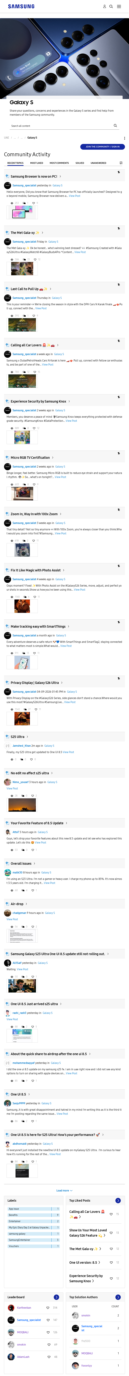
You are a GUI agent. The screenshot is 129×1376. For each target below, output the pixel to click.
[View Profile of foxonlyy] (86, 1365)
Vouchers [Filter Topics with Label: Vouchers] (14, 1246)
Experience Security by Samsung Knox (38, 401)
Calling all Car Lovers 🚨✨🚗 (33, 345)
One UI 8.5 (18, 1094)
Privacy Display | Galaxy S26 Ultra (35, 683)
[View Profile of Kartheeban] (24, 1307)
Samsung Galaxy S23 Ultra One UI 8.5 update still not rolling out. (58, 954)
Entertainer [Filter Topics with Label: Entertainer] (14, 1221)
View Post (74, 195)
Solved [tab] (80, 163)
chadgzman (19, 913)
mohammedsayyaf (24, 1063)
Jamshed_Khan (22, 745)
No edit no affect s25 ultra (30, 773)
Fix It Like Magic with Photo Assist (36, 570)
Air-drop (17, 904)
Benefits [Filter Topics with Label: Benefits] (13, 1215)
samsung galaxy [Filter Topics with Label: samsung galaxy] (17, 1233)
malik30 (18, 872)
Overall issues (21, 863)
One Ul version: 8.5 (83, 1263)
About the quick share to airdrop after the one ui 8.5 (49, 1054)
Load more (62, 1190)
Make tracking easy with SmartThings (38, 626)
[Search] (64, 126)
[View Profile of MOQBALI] (23, 1332)
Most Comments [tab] (59, 163)
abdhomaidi (20, 1143)
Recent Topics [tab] (15, 163)
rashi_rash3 (19, 1013)
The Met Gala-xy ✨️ (25, 233)
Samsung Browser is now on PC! (34, 176)
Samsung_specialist (24, 185)
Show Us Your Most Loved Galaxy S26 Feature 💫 (88, 1232)
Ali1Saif (17, 963)
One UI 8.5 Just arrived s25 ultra (34, 1004)
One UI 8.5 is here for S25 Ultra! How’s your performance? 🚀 (55, 1135)
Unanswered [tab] (98, 163)
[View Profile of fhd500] (85, 1341)
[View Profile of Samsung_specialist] (29, 1320)
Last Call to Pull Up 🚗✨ (29, 289)
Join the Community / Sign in (103, 146)
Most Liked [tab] (36, 163)
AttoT (16, 832)
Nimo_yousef (21, 782)
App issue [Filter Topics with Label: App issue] (14, 1208)
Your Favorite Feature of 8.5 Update (37, 823)
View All (95, 1200)
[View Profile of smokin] (21, 1344)
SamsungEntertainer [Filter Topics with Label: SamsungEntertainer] (19, 1240)
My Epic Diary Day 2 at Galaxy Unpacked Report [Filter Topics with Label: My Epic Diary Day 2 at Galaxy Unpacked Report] (30, 1227)
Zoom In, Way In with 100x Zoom (34, 514)
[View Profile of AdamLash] (23, 1356)
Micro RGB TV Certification (30, 458)
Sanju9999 (19, 1103)
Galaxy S (57, 185)
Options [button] (119, 138)
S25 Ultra (17, 737)
